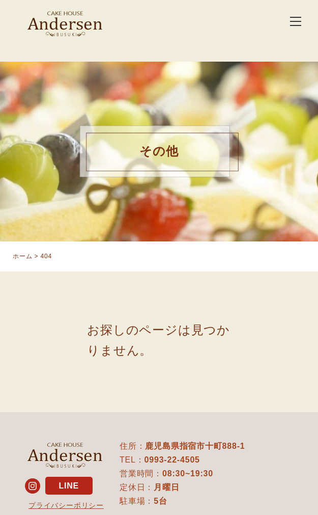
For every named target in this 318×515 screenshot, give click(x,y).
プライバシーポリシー (66, 505)
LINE (69, 485)
